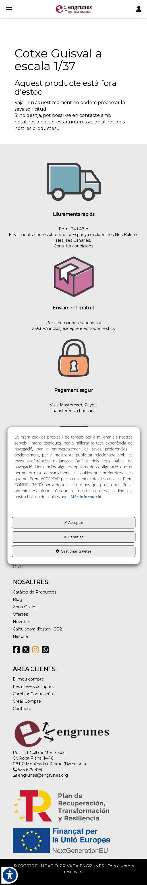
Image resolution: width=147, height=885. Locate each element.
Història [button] (20, 636)
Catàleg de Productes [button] (34, 592)
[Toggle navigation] (138, 9)
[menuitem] (73, 566)
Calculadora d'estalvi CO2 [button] (37, 629)
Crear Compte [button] (27, 701)
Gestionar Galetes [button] (74, 551)
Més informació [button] (86, 496)
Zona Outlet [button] (25, 606)
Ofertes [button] (20, 614)
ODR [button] (18, 566)
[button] (73, 9)
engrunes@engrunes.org (40, 775)
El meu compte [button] (28, 679)
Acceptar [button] (73, 522)
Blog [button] (17, 599)
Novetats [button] (22, 621)
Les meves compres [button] (33, 686)
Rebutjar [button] (73, 536)
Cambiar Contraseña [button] (33, 693)
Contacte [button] (22, 708)
